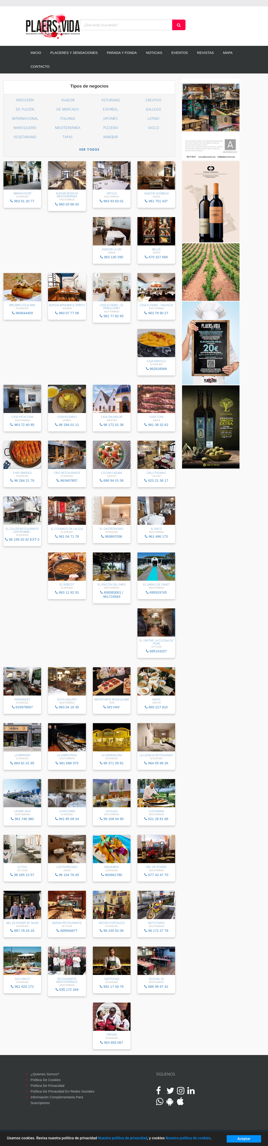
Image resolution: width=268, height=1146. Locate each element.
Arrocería (25, 100)
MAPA (227, 53)
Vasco (153, 128)
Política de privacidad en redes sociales (62, 1091)
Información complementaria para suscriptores (57, 1097)
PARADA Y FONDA (122, 53)
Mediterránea (67, 128)
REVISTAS (205, 53)
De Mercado (68, 109)
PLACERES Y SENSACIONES (74, 53)
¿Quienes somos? (45, 1074)
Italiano (67, 118)
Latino (154, 118)
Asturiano (110, 100)
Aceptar (244, 1139)
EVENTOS (179, 53)
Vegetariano (25, 137)
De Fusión (25, 109)
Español (110, 109)
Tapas (68, 137)
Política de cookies (46, 1080)
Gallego (153, 109)
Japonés (110, 118)
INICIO (36, 53)
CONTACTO (40, 66)
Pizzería (110, 128)
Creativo (153, 100)
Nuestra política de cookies (188, 1138)
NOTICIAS (154, 53)
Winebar (110, 137)
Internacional (25, 118)
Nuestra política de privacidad (122, 1138)
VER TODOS (89, 149)
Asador (68, 100)
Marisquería (25, 128)
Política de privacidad (47, 1085)
